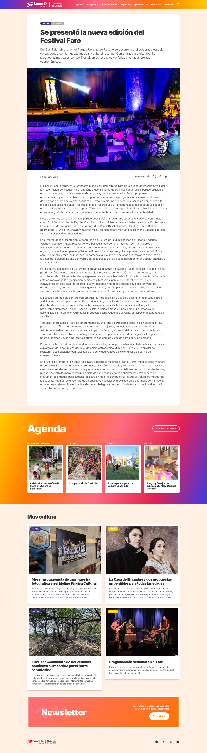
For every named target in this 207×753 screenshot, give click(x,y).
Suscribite (159, 716)
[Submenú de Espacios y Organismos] (147, 4)
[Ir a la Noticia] (64, 564)
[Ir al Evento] (45, 467)
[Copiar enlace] (165, 176)
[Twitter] (154, 176)
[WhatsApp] (148, 176)
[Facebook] (160, 176)
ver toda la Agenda (166, 428)
